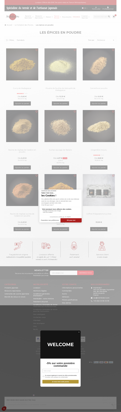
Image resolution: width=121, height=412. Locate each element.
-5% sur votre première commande (60, 211)
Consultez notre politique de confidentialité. (56, 224)
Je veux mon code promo (60, 229)
